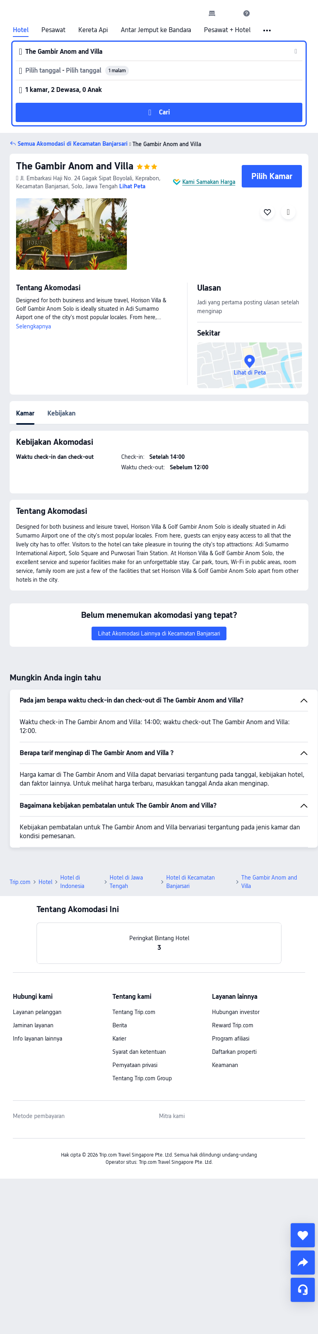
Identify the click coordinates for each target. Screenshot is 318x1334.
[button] (229, 13)
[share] (303, 1262)
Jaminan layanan (33, 1025)
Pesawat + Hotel (227, 30)
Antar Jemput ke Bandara (156, 30)
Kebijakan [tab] (61, 413)
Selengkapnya (33, 326)
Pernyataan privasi (134, 1065)
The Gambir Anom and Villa (74, 166)
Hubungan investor (235, 1012)
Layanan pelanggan (37, 1012)
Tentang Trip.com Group (142, 1078)
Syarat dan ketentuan (139, 1052)
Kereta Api (93, 30)
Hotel (21, 30)
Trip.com (20, 882)
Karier (119, 1038)
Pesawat (53, 30)
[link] (212, 13)
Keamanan (225, 1065)
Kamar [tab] (25, 413)
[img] (71, 234)
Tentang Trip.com (133, 1012)
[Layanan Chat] (303, 1290)
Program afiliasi (230, 1038)
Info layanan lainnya (37, 1038)
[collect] (303, 1235)
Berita (119, 1025)
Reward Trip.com (232, 1025)
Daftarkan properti (234, 1052)
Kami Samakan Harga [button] (208, 182)
